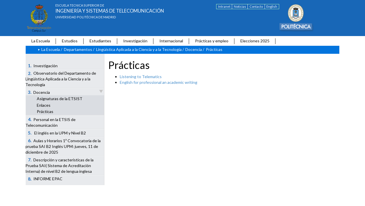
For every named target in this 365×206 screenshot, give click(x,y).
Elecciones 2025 (254, 40)
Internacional (171, 40)
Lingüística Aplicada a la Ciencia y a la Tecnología (139, 49)
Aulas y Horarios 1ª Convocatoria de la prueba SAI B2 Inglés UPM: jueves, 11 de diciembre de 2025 (63, 146)
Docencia (193, 49)
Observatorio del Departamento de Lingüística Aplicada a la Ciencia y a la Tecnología (60, 79)
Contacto (256, 6)
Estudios (70, 40)
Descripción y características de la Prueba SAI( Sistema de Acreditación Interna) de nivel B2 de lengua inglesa (59, 165)
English (271, 6)
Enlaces (43, 105)
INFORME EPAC (45, 178)
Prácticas (45, 111)
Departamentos (78, 49)
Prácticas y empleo (211, 40)
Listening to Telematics (141, 76)
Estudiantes (100, 40)
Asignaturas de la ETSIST (59, 98)
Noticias (240, 6)
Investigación (135, 40)
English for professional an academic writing (158, 82)
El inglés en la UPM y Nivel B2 (57, 132)
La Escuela (40, 40)
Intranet (224, 6)
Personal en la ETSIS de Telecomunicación (50, 122)
